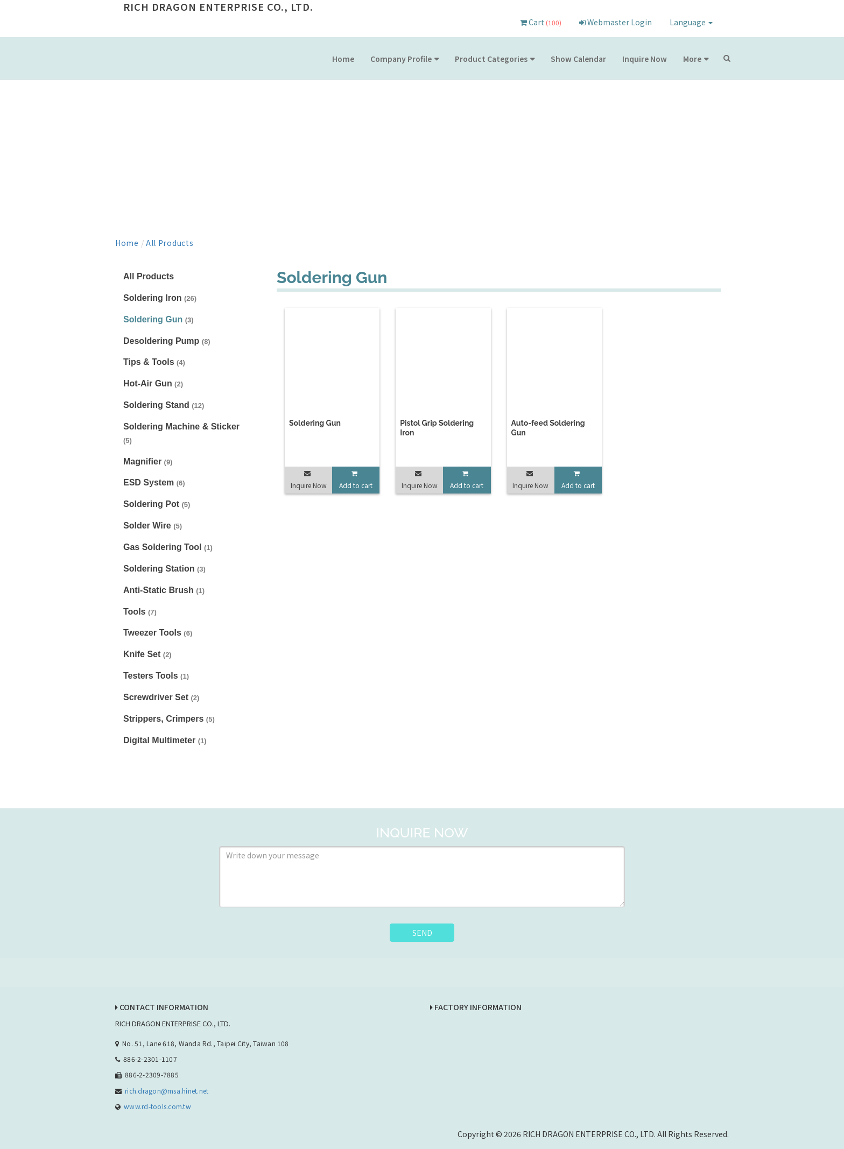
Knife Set (147, 654)
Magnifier (147, 461)
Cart (540, 22)
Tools (140, 611)
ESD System (154, 482)
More (692, 58)
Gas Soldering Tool (168, 547)
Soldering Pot (156, 504)
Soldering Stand (163, 405)
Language (691, 22)
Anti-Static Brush (164, 590)
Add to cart (355, 485)
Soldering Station (164, 568)
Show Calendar (578, 58)
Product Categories (491, 58)
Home (343, 58)
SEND (422, 932)
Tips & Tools (154, 361)
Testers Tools (156, 675)
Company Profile (401, 58)
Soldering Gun (158, 319)
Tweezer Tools (157, 632)
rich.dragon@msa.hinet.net (166, 1090)
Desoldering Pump (166, 341)
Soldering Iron (159, 297)
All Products (169, 242)
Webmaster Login (615, 22)
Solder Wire (152, 525)
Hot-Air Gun (153, 383)
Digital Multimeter (165, 740)
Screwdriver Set (161, 697)
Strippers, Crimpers (169, 718)
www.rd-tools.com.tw (157, 1106)
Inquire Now (644, 58)
